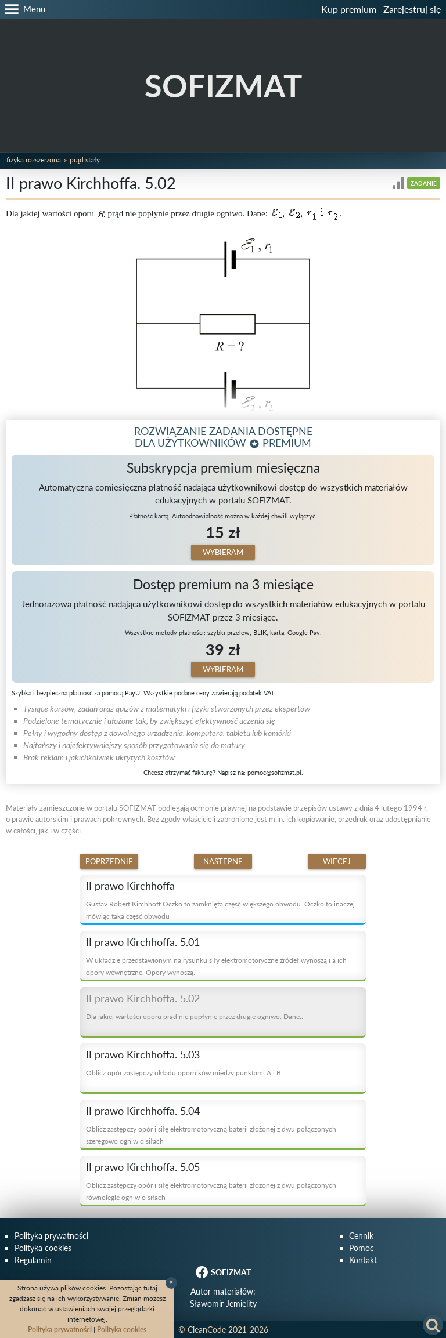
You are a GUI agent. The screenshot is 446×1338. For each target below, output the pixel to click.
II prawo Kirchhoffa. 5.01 (143, 941)
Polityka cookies (43, 1248)
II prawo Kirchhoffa (130, 885)
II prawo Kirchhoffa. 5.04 (143, 1110)
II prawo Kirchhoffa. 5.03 (143, 1054)
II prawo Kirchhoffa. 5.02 (143, 998)
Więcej (337, 861)
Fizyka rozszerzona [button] (33, 159)
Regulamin (33, 1260)
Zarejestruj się (412, 8)
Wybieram (223, 552)
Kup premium (348, 8)
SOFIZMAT (223, 85)
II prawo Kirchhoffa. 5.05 (143, 1167)
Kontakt (363, 1260)
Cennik (361, 1236)
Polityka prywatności (51, 1236)
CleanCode (207, 1330)
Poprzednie (109, 861)
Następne (223, 861)
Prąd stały (85, 159)
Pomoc (361, 1248)
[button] (22, 9)
